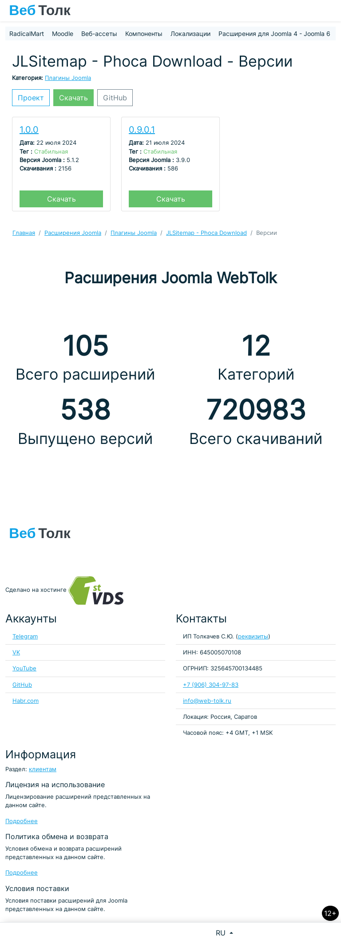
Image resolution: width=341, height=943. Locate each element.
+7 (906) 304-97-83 (210, 684)
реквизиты (253, 636)
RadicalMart (26, 33)
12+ (330, 913)
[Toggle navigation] (330, 10)
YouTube (24, 668)
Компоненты (144, 33)
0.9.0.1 (142, 129)
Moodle (62, 33)
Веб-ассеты (99, 33)
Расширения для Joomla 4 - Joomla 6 (274, 33)
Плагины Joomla (68, 78)
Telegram (25, 636)
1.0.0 (29, 129)
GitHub (115, 97)
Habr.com (25, 700)
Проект (31, 97)
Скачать (73, 97)
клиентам (42, 769)
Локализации (190, 33)
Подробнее (21, 821)
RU (222, 932)
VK (16, 652)
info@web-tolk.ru (207, 700)
